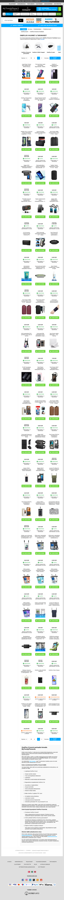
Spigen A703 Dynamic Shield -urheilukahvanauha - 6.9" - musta (40, 200)
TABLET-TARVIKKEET (32, 14)
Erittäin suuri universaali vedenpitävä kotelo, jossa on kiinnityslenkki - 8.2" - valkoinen (26, 536)
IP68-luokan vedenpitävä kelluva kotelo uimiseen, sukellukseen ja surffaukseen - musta (54, 536)
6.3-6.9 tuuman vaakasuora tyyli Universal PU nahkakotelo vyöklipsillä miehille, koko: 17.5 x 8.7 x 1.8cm (26, 233)
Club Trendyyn (32, 761)
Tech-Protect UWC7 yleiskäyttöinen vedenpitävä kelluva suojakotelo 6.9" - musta (54, 368)
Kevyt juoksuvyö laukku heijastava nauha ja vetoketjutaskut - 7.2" (40, 267)
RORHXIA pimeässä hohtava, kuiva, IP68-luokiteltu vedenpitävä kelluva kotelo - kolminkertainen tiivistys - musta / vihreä (54, 637)
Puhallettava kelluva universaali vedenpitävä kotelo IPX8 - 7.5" (40, 637)
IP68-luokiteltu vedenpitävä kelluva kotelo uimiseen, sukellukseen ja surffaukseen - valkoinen (54, 570)
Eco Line (58, 14)
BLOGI (35, 864)
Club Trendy (39, 3)
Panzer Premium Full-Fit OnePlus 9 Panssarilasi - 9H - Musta (40, 99)
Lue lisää (42, 39)
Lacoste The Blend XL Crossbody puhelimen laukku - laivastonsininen (54, 604)
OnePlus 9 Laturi (51, 47)
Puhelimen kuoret (16, 14)
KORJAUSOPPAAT (48, 3)
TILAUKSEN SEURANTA (41, 861)
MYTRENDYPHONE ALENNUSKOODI (27, 867)
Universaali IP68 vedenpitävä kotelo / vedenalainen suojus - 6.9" (40, 334)
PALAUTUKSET (12, 3)
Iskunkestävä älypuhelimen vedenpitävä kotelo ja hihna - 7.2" (26, 267)
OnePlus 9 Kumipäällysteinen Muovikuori (54, 65)
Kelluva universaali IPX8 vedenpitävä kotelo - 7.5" (40, 603)
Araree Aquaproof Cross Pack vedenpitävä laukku (54, 704)
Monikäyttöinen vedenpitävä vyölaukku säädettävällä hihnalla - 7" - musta (26, 637)
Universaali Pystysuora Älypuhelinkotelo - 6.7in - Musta (26, 435)
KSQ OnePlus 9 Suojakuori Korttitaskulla (54, 98)
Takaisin (24, 29)
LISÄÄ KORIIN (55, 82)
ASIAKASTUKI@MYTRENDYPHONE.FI (40, 850)
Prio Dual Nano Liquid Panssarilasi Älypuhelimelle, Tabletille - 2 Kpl (40, 65)
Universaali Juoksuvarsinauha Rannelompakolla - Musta (54, 301)
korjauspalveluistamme (27, 835)
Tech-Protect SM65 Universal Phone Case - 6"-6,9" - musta (54, 133)
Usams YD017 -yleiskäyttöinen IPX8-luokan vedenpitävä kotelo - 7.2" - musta (40, 503)
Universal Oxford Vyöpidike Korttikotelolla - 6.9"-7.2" (40, 133)
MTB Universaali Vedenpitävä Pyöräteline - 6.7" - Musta (40, 233)
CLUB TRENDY (17, 864)
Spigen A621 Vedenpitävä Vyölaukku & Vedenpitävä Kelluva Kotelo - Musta (26, 166)
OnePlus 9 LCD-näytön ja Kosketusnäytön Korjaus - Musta (26, 705)
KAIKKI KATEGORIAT (8, 14)
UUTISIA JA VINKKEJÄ (45, 864)
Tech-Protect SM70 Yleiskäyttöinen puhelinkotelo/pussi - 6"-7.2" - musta (40, 301)
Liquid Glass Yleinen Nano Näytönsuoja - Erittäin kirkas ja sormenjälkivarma (26, 65)
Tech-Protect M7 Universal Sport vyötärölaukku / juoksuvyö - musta (54, 233)
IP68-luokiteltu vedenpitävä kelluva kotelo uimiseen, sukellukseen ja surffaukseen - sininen (40, 570)
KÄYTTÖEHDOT (41, 867)
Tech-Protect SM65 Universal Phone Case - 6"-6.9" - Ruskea (54, 402)
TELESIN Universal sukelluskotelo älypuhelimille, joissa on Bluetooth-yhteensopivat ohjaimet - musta (26, 200)
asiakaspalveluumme (52, 836)
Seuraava (46, 58)
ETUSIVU (10, 861)
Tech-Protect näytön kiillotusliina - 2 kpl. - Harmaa (54, 334)
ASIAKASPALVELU (21, 3)
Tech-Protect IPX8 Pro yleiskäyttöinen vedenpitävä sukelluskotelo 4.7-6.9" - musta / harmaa (54, 435)
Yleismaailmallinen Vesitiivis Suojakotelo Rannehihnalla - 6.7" (40, 166)
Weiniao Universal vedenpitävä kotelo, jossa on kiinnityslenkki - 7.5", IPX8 (26, 671)
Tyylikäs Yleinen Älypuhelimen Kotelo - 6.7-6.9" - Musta (54, 166)
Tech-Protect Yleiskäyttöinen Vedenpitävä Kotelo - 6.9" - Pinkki (40, 368)
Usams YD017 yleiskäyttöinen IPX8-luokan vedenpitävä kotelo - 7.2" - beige (26, 469)
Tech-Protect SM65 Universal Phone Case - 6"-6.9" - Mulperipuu (26, 301)
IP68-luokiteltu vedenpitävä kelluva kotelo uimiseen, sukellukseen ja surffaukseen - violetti (26, 604)
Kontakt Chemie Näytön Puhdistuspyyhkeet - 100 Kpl (40, 402)
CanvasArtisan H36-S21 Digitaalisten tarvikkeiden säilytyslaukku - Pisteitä (54, 503)
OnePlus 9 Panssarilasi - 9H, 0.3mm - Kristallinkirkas (26, 99)
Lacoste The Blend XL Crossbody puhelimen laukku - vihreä (54, 469)
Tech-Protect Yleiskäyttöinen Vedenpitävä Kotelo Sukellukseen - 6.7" (26, 402)
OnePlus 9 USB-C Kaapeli (38, 47)
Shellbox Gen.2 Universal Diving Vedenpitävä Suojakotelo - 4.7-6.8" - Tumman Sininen (26, 133)
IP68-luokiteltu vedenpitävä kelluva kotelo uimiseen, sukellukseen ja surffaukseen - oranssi (26, 570)
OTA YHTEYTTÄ (57, 3)
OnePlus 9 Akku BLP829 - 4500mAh (40, 671)
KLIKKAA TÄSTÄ (45, 1)
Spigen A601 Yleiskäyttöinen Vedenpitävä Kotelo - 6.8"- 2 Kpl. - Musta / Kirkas (54, 200)
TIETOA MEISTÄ (30, 3)
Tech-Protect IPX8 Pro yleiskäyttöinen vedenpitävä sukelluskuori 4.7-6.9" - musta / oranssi (26, 503)
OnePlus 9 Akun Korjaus (54, 670)
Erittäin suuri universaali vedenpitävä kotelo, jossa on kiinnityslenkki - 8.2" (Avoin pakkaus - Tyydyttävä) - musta (40, 705)
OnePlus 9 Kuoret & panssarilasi (26, 48)
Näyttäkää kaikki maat (32, 875)
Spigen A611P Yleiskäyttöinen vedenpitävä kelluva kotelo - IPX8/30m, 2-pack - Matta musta (40, 469)
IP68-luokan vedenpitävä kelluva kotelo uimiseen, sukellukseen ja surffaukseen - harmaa (40, 536)
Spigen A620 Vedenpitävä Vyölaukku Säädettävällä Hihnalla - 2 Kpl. (40, 435)
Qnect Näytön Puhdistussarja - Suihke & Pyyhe (54, 267)
